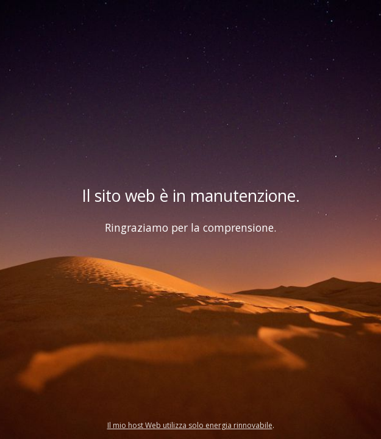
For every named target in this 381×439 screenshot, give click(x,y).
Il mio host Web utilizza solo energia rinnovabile (189, 425)
